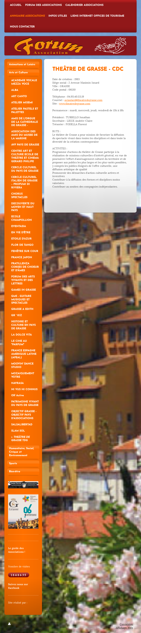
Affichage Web (124, 627)
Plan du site (44, 624)
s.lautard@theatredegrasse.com (84, 100)
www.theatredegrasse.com (74, 103)
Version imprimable (22, 624)
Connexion (126, 624)
